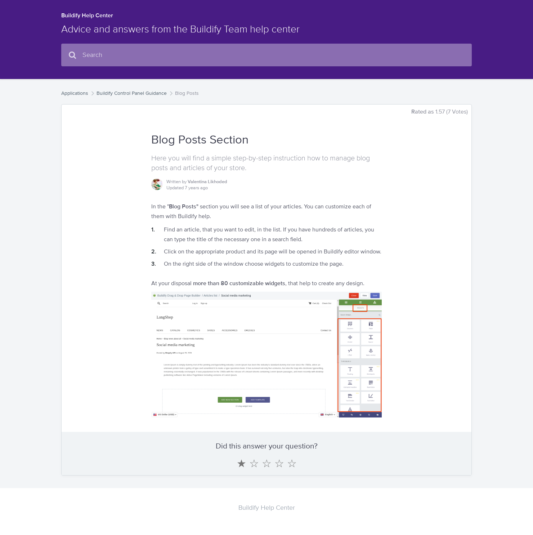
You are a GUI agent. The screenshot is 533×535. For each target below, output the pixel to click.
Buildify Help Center (87, 15)
